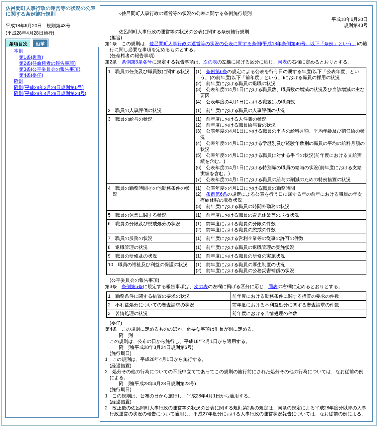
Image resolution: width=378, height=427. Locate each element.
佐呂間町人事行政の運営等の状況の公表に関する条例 (253, 43)
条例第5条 (132, 286)
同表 (282, 61)
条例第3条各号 (137, 61)
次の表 (210, 61)
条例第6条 (216, 71)
